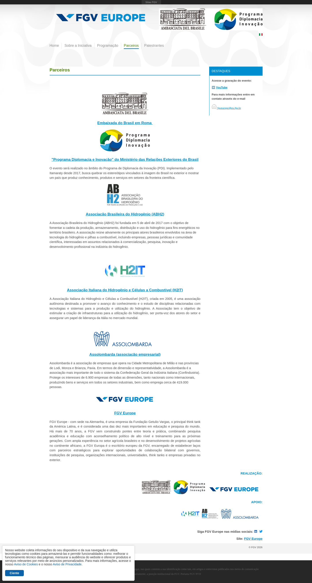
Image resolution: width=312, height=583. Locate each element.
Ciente (14, 573)
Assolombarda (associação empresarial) (125, 354)
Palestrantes (154, 45)
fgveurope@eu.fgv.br (226, 108)
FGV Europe (125, 413)
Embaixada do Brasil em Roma (125, 123)
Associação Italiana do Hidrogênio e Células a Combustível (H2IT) (125, 290)
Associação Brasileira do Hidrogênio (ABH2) (125, 214)
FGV (151, 2)
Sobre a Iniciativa (78, 45)
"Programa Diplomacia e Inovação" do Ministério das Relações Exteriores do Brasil (124, 159)
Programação (107, 45)
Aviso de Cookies (26, 564)
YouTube (221, 87)
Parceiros (131, 45)
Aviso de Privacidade (67, 564)
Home (54, 45)
